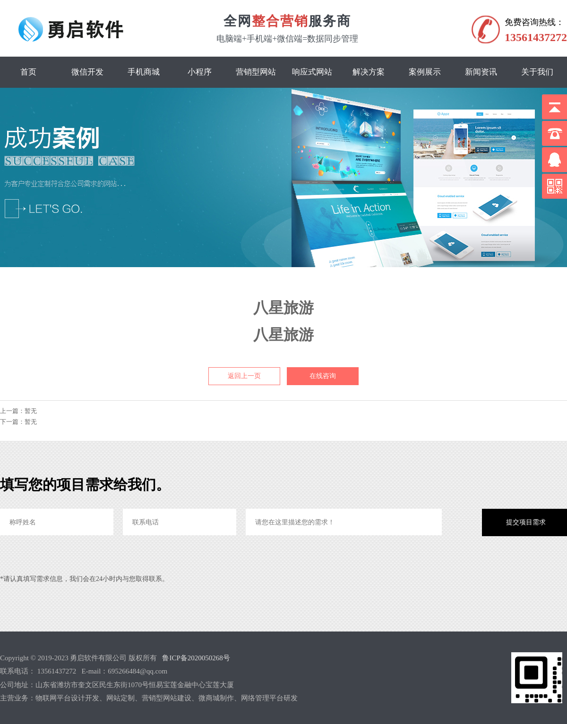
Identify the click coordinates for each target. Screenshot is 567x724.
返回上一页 (244, 375)
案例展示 (425, 71)
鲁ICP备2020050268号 (196, 658)
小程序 (200, 71)
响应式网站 (312, 71)
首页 (28, 71)
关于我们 (537, 71)
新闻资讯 (481, 71)
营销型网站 (256, 71)
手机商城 (144, 71)
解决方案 (368, 71)
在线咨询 (322, 375)
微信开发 (87, 71)
